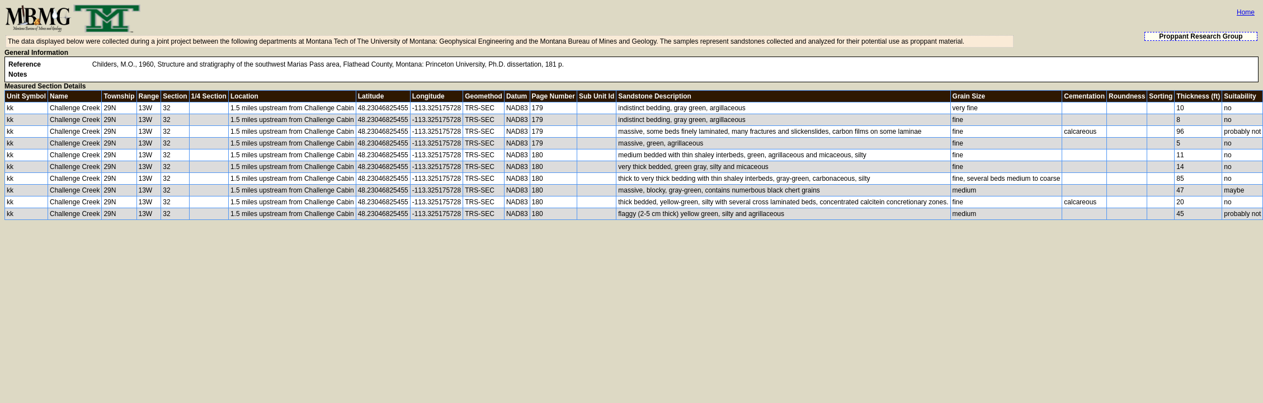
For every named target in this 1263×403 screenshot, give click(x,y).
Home (1246, 12)
